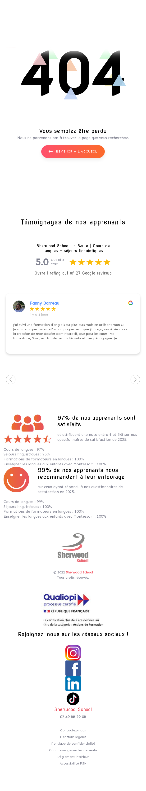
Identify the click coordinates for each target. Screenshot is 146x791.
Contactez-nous (73, 730)
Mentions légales (73, 737)
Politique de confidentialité (73, 744)
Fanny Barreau (44, 303)
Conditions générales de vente (73, 750)
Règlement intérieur (73, 757)
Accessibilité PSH (73, 763)
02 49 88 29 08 (73, 717)
